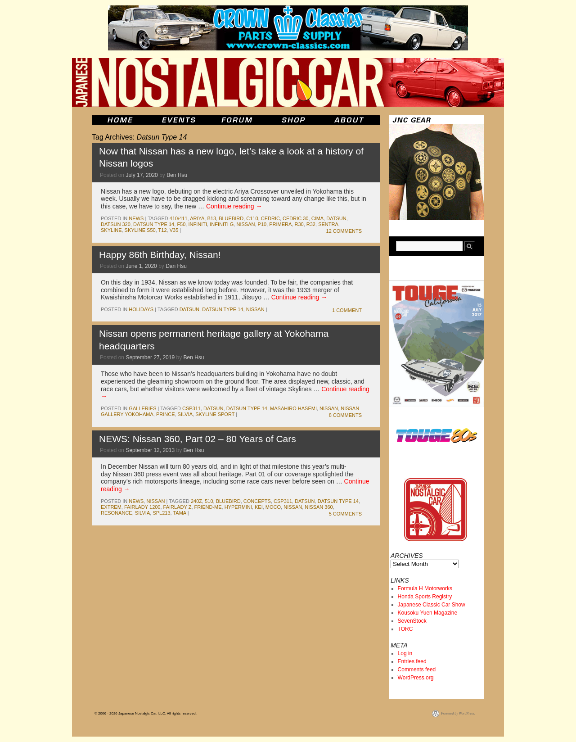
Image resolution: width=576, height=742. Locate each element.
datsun (336, 218)
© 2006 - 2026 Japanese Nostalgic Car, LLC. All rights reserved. (145, 713)
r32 (310, 224)
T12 (162, 230)
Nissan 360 (319, 507)
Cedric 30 (295, 218)
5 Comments (345, 513)
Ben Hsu (176, 175)
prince (165, 414)
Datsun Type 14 (153, 224)
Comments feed (417, 669)
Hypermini (238, 507)
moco (273, 507)
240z (196, 501)
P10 (262, 224)
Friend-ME (208, 507)
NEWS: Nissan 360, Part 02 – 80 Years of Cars (197, 439)
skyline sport (214, 414)
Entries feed (412, 661)
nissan (245, 224)
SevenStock (412, 621)
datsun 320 (115, 224)
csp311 (191, 408)
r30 (299, 224)
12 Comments (344, 231)
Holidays (141, 309)
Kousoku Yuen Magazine (428, 613)
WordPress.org (416, 677)
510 (209, 501)
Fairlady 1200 (142, 507)
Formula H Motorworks (425, 588)
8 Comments (345, 415)
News (136, 218)
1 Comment (347, 310)
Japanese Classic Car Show (431, 605)
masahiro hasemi (293, 408)
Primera (280, 224)
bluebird (231, 218)
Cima (317, 218)
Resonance (116, 513)
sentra (328, 224)
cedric (270, 218)
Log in (405, 653)
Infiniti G (222, 224)
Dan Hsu (176, 266)
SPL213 (161, 513)
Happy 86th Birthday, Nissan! (159, 254)
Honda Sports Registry (425, 596)
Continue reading (234, 206)
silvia (185, 414)
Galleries (142, 408)
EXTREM (111, 507)
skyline (111, 230)
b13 (211, 218)
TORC (405, 629)
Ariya (197, 218)
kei (259, 507)
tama (179, 513)
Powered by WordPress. (458, 713)
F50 (181, 224)
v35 (174, 230)
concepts (257, 501)
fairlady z (177, 507)
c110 (252, 218)
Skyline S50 (140, 230)
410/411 (179, 218)
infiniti (197, 224)
